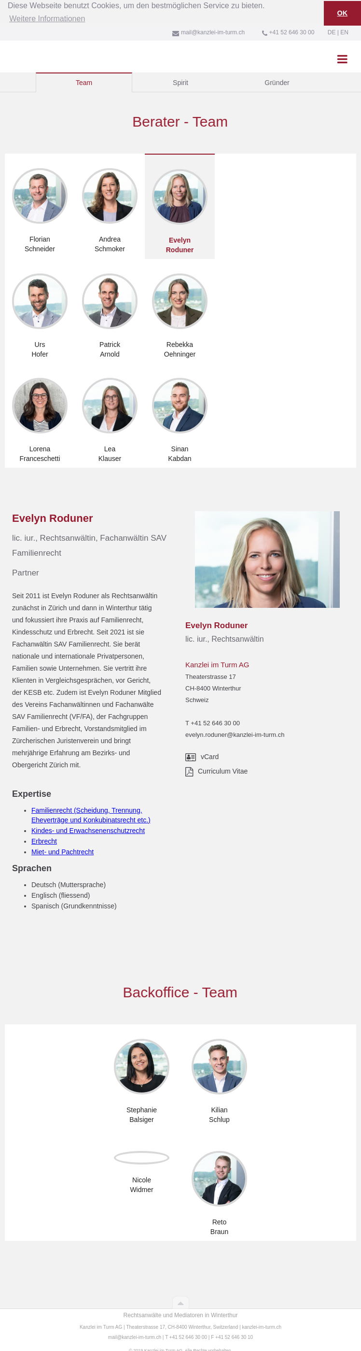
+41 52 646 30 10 (234, 1330)
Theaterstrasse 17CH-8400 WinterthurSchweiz (213, 681)
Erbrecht (44, 834)
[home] (7, 48)
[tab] (84, 76)
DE (332, 25)
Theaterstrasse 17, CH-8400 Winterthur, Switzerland (182, 1320)
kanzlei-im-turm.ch (261, 1320)
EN (344, 25)
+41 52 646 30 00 (215, 716)
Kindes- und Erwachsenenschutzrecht (88, 824)
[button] (342, 52)
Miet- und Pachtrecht (62, 845)
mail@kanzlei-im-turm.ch (134, 1330)
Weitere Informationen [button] (47, 12)
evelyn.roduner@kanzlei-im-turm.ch (234, 728)
